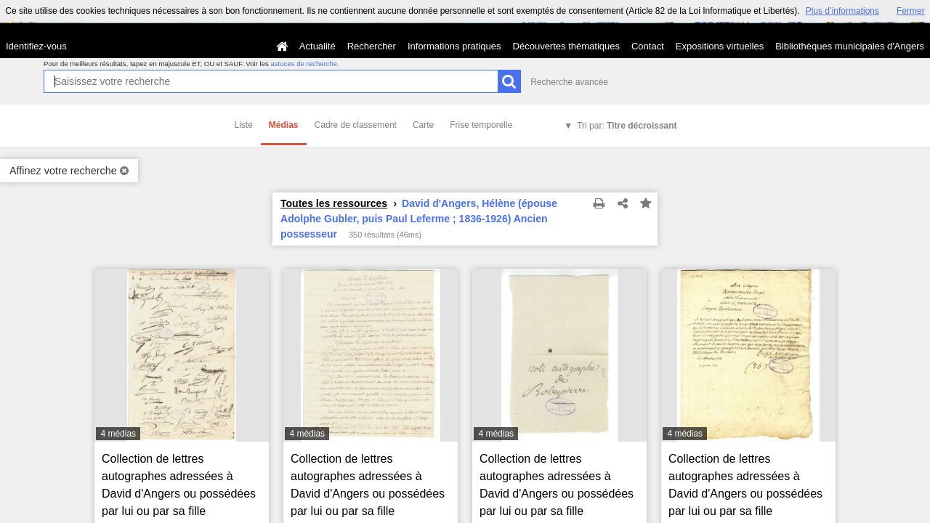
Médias (284, 125)
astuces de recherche (303, 64)
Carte (423, 125)
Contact (647, 46)
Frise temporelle (481, 125)
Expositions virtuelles (720, 46)
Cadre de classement (356, 125)
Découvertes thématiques (566, 46)
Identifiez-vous (36, 46)
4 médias (118, 434)
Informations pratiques (454, 46)
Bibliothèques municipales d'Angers (849, 46)
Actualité (317, 46)
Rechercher (371, 46)
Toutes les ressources (333, 203)
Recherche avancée (569, 82)
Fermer (911, 11)
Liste (244, 125)
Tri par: (626, 126)
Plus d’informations (842, 11)
